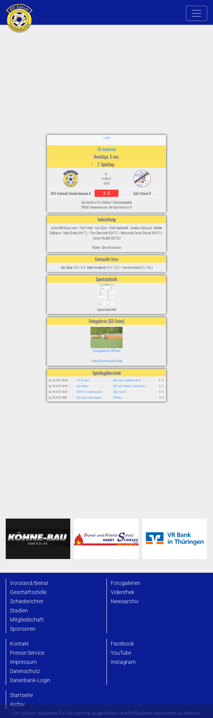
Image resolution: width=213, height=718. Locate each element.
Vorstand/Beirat (29, 583)
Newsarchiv (125, 601)
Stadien (19, 610)
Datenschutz (25, 671)
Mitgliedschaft (27, 620)
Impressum (23, 662)
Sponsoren (23, 629)
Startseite (21, 695)
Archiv (17, 704)
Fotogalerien (125, 583)
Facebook (122, 644)
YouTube (121, 653)
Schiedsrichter (27, 601)
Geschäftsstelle (28, 592)
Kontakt (19, 644)
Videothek (122, 592)
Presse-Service (27, 653)
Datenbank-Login (30, 680)
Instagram (123, 662)
